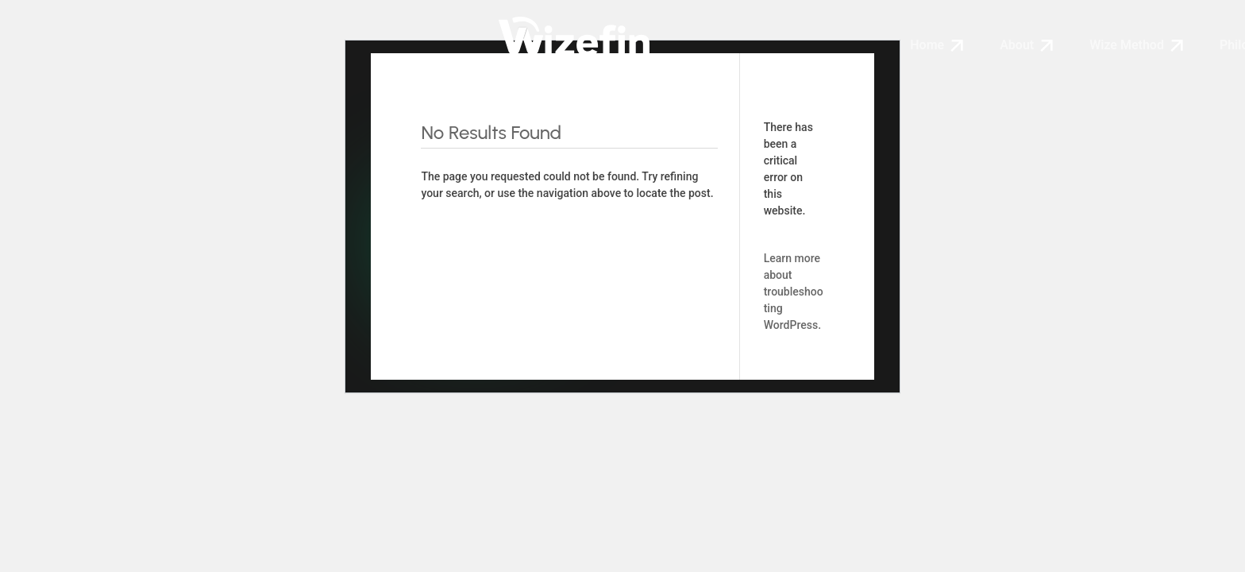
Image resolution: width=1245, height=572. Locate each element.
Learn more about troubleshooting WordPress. (793, 291)
